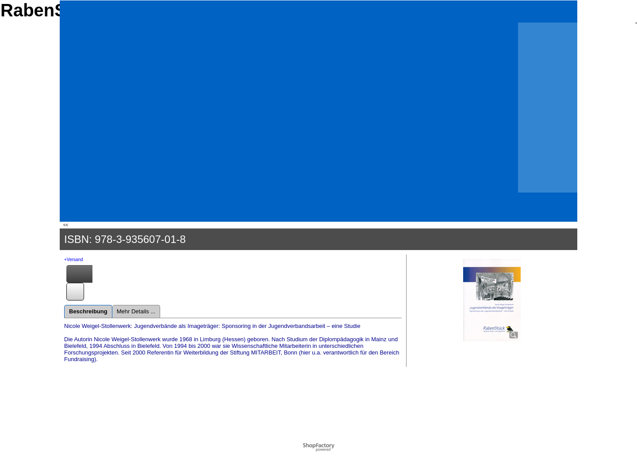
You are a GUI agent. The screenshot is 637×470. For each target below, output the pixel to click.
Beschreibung (88, 311)
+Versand (73, 259)
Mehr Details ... (136, 311)
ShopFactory (329, 445)
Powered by (306, 445)
